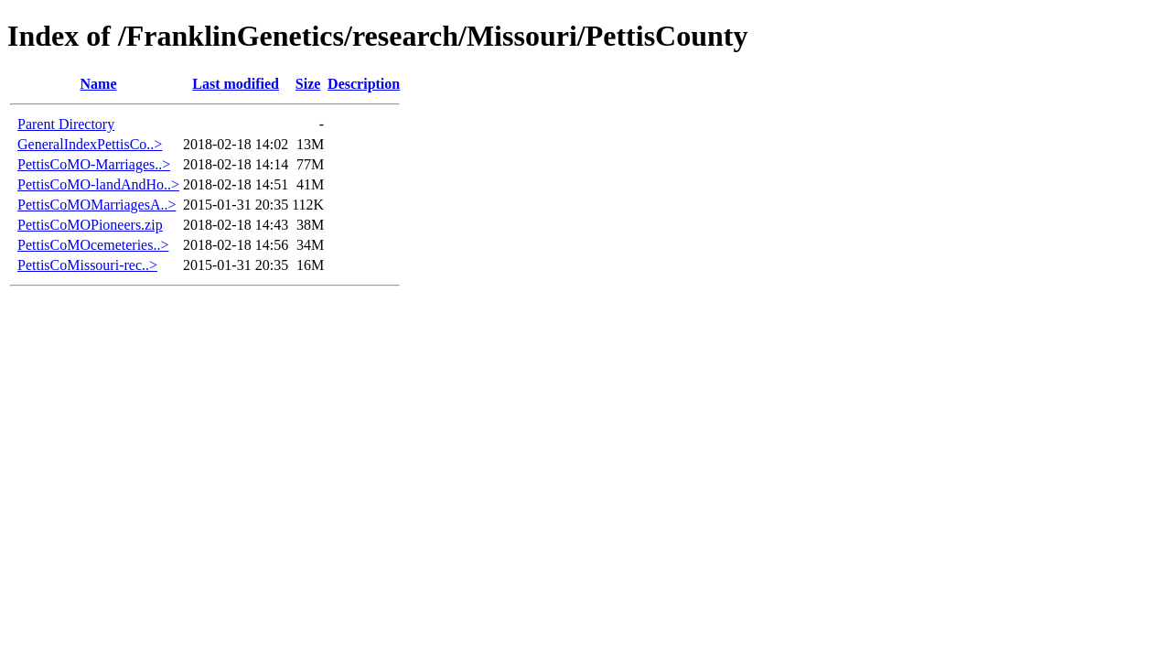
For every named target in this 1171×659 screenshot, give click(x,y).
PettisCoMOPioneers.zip (90, 224)
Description (364, 84)
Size (308, 84)
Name (99, 84)
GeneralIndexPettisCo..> (89, 144)
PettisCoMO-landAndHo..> (98, 184)
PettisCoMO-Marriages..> (93, 164)
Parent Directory (65, 124)
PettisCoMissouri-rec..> (87, 265)
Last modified (235, 84)
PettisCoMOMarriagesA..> (96, 204)
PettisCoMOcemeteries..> (92, 245)
